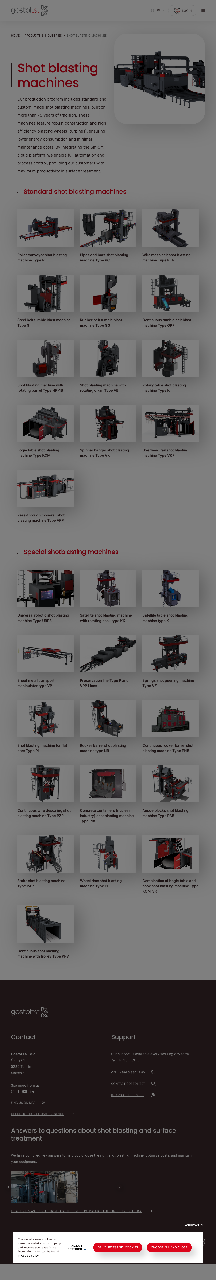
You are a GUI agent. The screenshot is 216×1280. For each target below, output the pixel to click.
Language (194, 1224)
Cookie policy (30, 1255)
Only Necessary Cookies (118, 1247)
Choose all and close (169, 1247)
